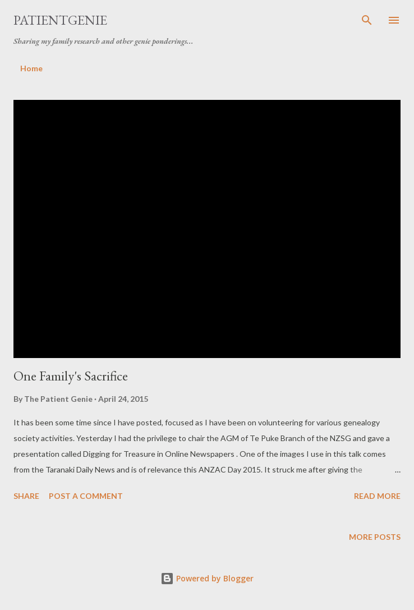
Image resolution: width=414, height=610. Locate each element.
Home (31, 68)
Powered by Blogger (207, 578)
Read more (377, 496)
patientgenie (60, 20)
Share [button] (26, 496)
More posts (375, 537)
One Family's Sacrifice (70, 375)
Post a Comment (86, 496)
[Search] (367, 20)
